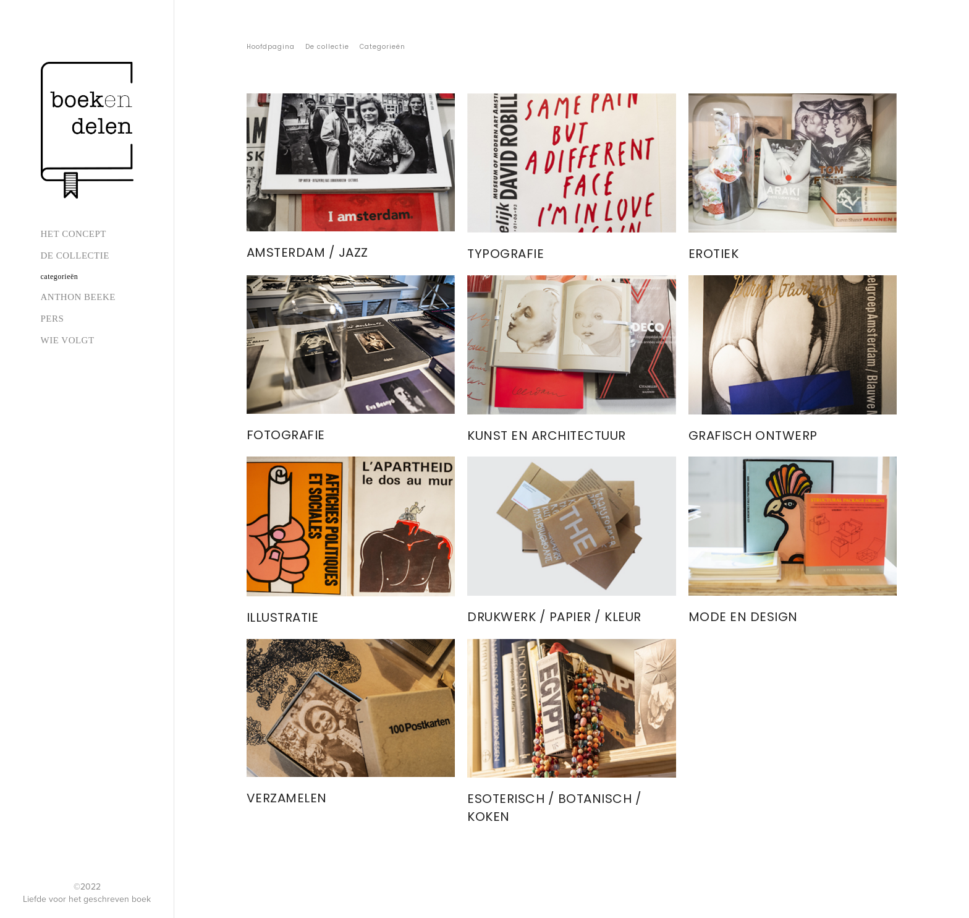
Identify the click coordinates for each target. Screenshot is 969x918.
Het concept (73, 234)
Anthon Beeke (78, 297)
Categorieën (59, 276)
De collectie (75, 255)
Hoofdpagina (271, 46)
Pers (52, 319)
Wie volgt (68, 340)
